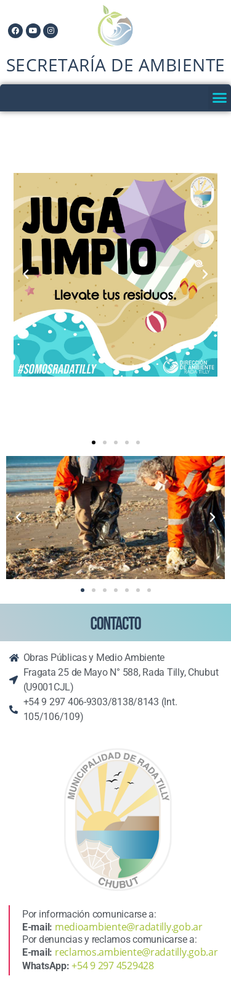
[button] (219, 98)
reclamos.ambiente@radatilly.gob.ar (136, 952)
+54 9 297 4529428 (112, 965)
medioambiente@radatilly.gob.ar (129, 927)
